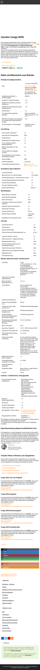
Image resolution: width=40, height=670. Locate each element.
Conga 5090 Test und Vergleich (11, 465)
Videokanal (5, 625)
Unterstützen (5, 614)
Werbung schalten (7, 603)
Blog (3, 612)
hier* (28, 416)
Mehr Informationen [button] (6, 487)
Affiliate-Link (6, 642)
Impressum (5, 597)
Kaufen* (4, 544)
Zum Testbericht (6, 62)
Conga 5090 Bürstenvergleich (11, 470)
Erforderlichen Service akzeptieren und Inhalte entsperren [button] (17, 490)
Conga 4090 (33, 44)
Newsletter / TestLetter (8, 584)
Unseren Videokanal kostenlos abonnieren (15, 473)
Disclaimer (5, 595)
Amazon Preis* (29, 86)
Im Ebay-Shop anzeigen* (28, 412)
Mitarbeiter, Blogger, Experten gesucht (12, 589)
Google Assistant (33, 165)
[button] (4, 549)
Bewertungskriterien (7, 592)
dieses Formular (16, 650)
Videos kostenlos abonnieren (9, 622)
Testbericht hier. (15, 443)
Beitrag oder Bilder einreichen (10, 620)
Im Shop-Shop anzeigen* (28, 413)
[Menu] (2, 2)
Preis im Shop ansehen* (8, 65)
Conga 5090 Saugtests (9, 468)
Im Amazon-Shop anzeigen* (29, 410)
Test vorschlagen (6, 617)
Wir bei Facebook (6, 630)
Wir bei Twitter (6, 628)
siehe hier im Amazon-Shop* (31, 89)
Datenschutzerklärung (8, 600)
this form (28, 655)
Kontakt (4, 587)
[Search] (37, 2)
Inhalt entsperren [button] (5, 488)
